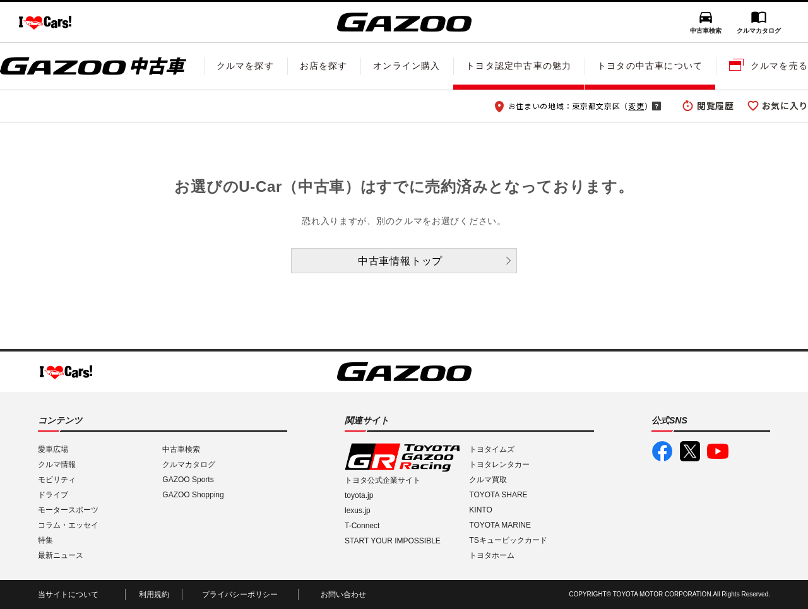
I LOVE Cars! (45, 23)
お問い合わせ (343, 594)
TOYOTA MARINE (500, 525)
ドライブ (53, 494)
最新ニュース (60, 555)
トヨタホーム (491, 555)
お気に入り (785, 105)
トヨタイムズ (491, 449)
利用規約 (154, 594)
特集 (45, 540)
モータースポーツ (68, 510)
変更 (636, 105)
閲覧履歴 (715, 105)
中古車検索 (706, 30)
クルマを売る (779, 66)
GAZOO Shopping (192, 494)
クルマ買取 (488, 479)
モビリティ (57, 479)
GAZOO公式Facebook (662, 451)
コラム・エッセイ (68, 525)
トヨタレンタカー (499, 464)
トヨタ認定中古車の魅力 (518, 66)
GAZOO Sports (187, 479)
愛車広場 (53, 449)
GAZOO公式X (690, 451)
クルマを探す (245, 66)
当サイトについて (68, 594)
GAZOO (404, 22)
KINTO (480, 510)
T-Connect (362, 525)
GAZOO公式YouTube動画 (717, 451)
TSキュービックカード (508, 540)
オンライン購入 (406, 66)
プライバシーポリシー (240, 594)
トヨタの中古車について (650, 66)
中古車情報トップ (400, 261)
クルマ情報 (57, 464)
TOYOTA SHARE (498, 494)
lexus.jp (358, 510)
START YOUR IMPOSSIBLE (393, 540)
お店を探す (324, 66)
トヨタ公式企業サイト (382, 480)
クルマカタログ (759, 30)
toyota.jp (359, 495)
